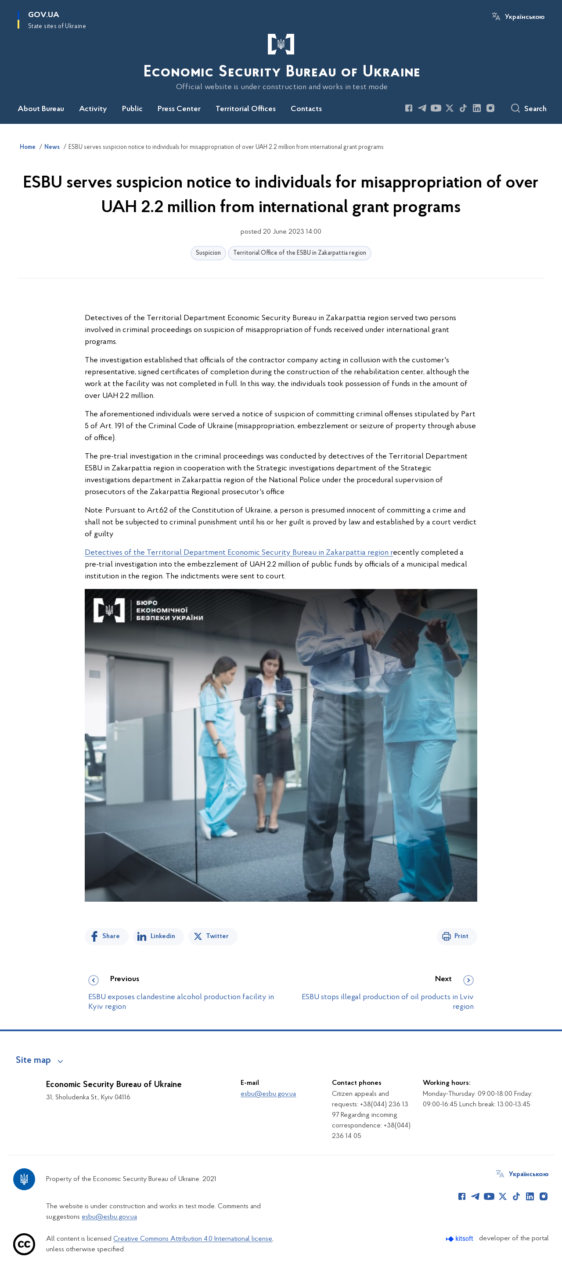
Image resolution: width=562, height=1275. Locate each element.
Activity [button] (93, 109)
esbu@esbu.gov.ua (268, 1094)
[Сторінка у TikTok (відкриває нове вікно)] (463, 108)
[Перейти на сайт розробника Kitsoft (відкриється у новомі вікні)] (460, 1238)
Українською (524, 17)
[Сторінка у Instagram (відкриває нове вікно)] (490, 108)
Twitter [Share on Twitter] (217, 936)
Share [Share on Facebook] (111, 936)
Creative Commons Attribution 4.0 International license (192, 1238)
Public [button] (132, 109)
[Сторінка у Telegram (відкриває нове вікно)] (422, 108)
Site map (33, 1061)
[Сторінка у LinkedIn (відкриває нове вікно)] (477, 108)
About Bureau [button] (41, 109)
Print (461, 936)
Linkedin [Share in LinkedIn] (163, 936)
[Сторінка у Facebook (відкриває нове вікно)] (408, 108)
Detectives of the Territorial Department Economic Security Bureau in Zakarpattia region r (239, 553)
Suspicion (208, 253)
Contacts (306, 109)
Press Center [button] (179, 109)
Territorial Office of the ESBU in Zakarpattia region (299, 253)
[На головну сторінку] (281, 61)
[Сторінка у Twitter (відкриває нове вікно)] (449, 108)
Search (535, 109)
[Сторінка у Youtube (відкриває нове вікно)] (436, 108)
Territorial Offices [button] (246, 109)
